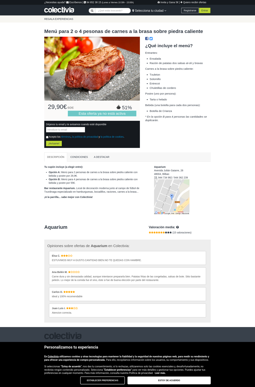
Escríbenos (74, 2)
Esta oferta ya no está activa (102, 113)
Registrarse (190, 10)
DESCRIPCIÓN (55, 157)
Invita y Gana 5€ (168, 2)
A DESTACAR (101, 157)
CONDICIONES (79, 157)
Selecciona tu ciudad (149, 10)
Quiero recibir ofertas (193, 2)
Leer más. (160, 373)
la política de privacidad (85, 136)
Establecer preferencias (102, 380)
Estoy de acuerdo (169, 380)
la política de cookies (112, 136)
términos (66, 136)
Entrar (204, 10)
